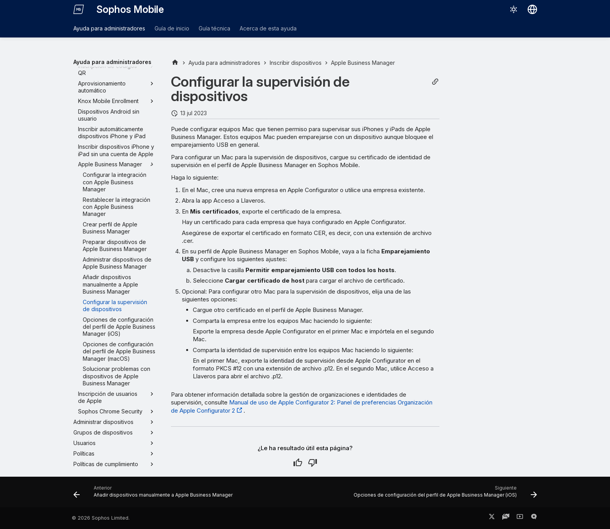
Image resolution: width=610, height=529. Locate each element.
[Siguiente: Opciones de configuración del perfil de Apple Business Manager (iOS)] (444, 494)
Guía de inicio (172, 28)
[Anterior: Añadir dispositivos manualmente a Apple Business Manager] (154, 494)
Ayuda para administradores (109, 28)
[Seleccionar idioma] (532, 9)
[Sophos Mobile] (78, 9)
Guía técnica (214, 28)
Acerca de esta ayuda (268, 28)
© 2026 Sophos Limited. (101, 518)
